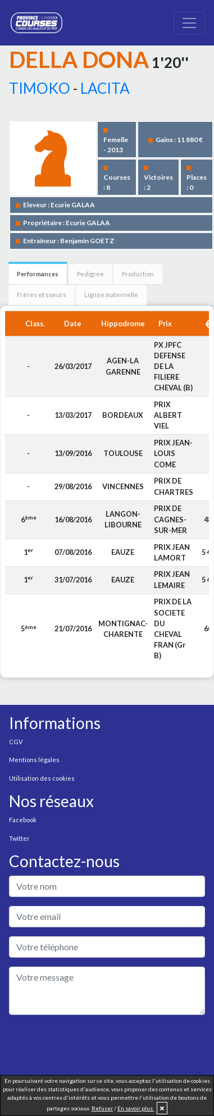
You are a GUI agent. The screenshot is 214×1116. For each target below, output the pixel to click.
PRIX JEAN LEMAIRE (172, 579)
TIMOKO (39, 88)
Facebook (23, 819)
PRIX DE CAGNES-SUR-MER (170, 519)
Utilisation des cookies (42, 778)
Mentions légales (34, 759)
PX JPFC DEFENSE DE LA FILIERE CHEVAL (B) (173, 366)
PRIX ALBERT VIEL (168, 415)
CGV (15, 741)
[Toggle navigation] (189, 23)
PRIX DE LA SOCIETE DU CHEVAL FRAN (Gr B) (173, 628)
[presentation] (94, 1046)
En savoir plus (135, 1108)
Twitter (19, 838)
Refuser (102, 1108)
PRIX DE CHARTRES (173, 486)
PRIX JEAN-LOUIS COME (173, 453)
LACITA (105, 88)
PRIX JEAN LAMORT (172, 552)
